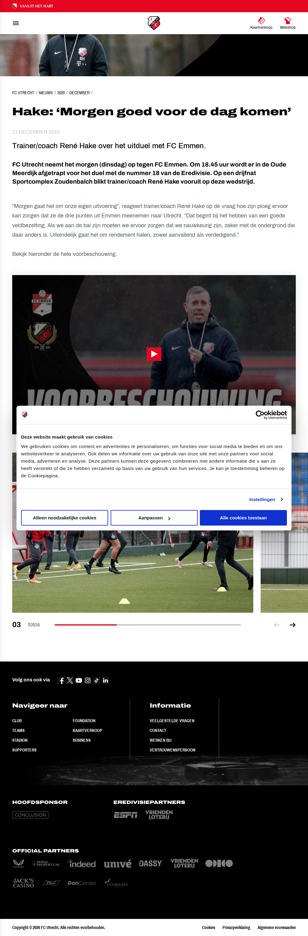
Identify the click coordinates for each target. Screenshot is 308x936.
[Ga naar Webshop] (288, 23)
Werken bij (160, 740)
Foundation (84, 720)
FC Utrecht (23, 92)
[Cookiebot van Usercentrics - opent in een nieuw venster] (260, 414)
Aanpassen (154, 517)
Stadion (20, 740)
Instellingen (262, 499)
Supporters (24, 750)
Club (17, 720)
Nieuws (46, 92)
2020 (61, 92)
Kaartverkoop (87, 730)
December (79, 92)
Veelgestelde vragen (172, 720)
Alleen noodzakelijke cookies (65, 517)
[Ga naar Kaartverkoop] (261, 23)
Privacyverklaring (236, 927)
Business (82, 740)
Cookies (208, 927)
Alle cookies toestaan (243, 517)
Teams (18, 730)
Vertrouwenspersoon (172, 750)
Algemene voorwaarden (277, 927)
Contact (158, 730)
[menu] (16, 23)
